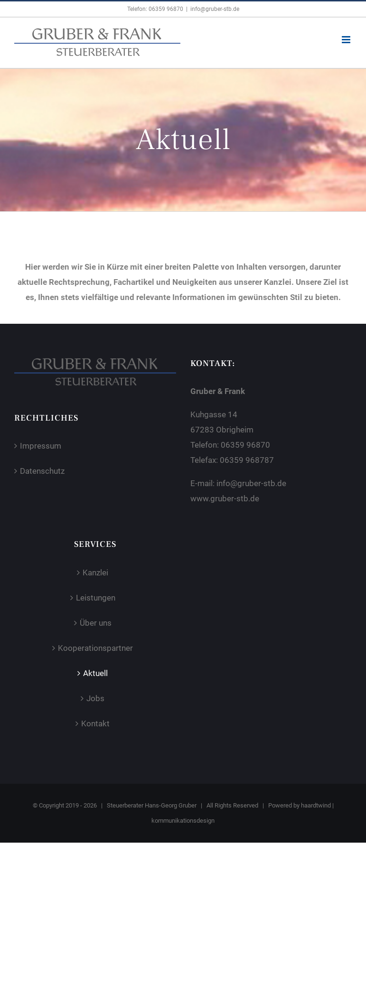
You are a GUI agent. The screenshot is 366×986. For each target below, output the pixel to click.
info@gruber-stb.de (214, 9)
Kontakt (95, 723)
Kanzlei (95, 572)
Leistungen (95, 597)
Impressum (40, 446)
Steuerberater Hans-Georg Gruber (152, 805)
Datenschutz (42, 471)
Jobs (95, 698)
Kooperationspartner (95, 648)
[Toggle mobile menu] (347, 40)
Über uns (96, 623)
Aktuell (95, 673)
